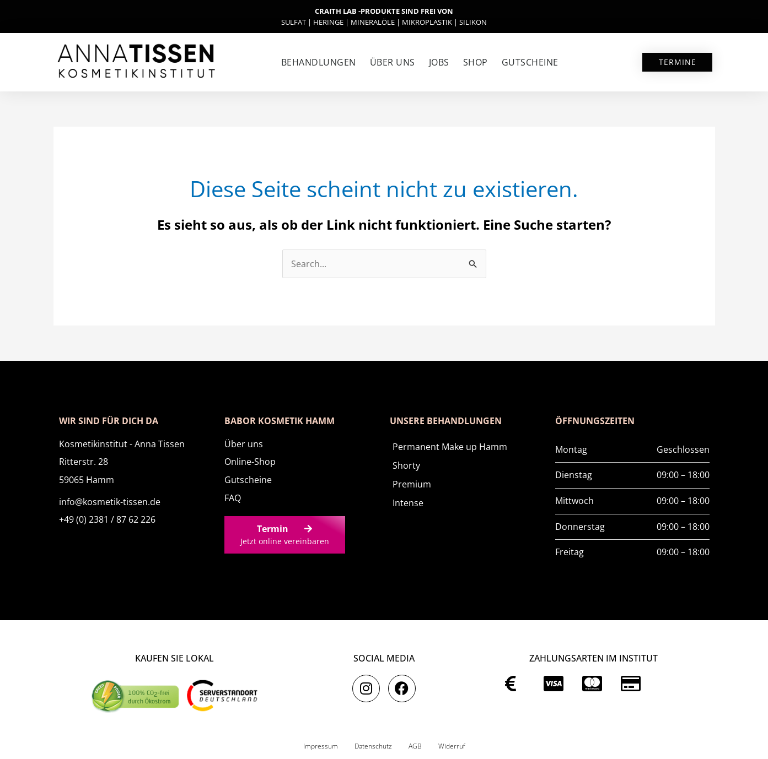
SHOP (475, 62)
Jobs (439, 62)
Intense (408, 503)
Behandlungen (318, 62)
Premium (412, 484)
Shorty (406, 465)
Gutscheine (530, 62)
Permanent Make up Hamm (450, 447)
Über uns (392, 62)
